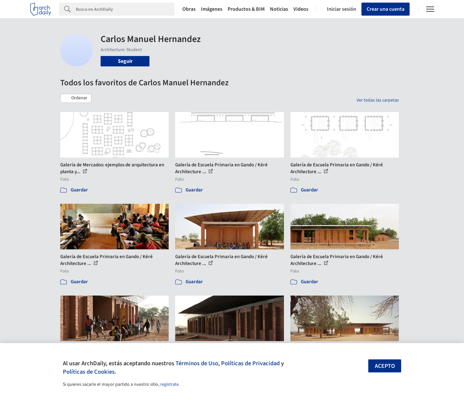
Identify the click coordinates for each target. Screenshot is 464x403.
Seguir (125, 61)
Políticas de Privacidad (250, 363)
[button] (75, 98)
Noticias (279, 9)
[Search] (125, 9)
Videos (300, 9)
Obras (189, 9)
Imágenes (211, 9)
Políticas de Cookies (89, 372)
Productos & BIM (246, 9)
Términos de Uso (197, 363)
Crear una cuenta (385, 9)
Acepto (385, 366)
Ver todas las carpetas (378, 100)
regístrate (169, 384)
